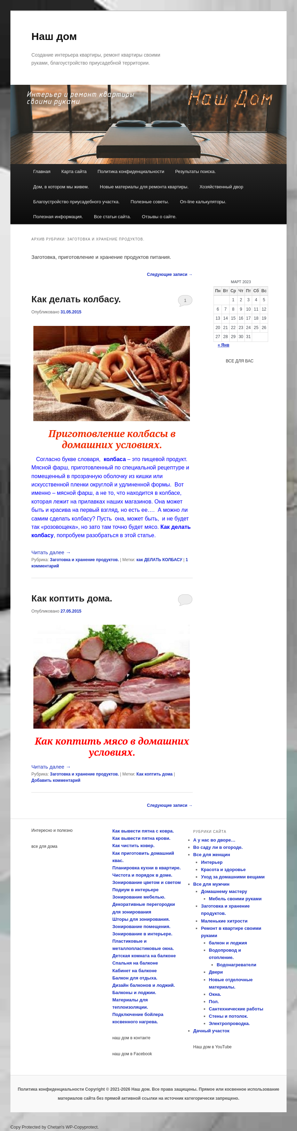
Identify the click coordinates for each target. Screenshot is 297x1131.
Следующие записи (170, 274)
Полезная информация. (58, 216)
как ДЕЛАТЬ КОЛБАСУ (159, 559)
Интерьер (212, 862)
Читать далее (51, 552)
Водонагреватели (236, 964)
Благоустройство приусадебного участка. (76, 201)
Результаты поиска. (195, 171)
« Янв (223, 345)
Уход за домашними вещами (233, 876)
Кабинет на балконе (134, 970)
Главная (41, 171)
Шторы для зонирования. (141, 919)
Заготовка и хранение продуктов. (84, 559)
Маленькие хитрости (224, 921)
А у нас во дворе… (214, 840)
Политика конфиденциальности (130, 171)
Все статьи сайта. (112, 216)
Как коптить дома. (71, 598)
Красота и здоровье (223, 869)
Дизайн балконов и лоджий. (143, 985)
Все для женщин (211, 854)
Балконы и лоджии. (134, 992)
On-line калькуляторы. (203, 201)
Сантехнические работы (236, 1008)
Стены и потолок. (228, 1016)
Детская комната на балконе (144, 955)
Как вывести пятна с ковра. (143, 831)
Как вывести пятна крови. (141, 838)
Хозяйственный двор (221, 186)
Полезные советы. (150, 201)
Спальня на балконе (135, 963)
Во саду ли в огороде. (218, 847)
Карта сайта (74, 171)
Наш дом (54, 36)
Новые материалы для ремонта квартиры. (144, 186)
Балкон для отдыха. (135, 978)
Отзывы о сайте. (159, 216)
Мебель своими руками (235, 898)
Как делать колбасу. (76, 299)
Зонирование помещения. (141, 926)
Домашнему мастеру (224, 891)
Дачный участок (211, 1030)
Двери (216, 972)
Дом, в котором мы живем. (61, 186)
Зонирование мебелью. (138, 897)
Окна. (215, 994)
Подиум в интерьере (135, 889)
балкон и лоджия (228, 942)
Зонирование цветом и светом (146, 882)
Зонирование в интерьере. (142, 933)
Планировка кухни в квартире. (146, 867)
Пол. (214, 1001)
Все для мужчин (211, 884)
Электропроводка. (229, 1023)
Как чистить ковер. (133, 845)
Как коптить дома (154, 774)
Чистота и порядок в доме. (142, 875)
